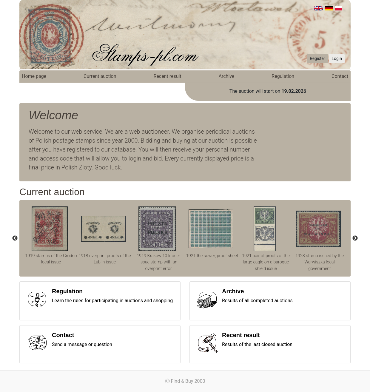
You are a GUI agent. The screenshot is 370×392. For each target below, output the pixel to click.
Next (355, 238)
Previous (15, 238)
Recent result (167, 76)
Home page (34, 76)
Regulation (283, 76)
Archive (227, 76)
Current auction (100, 76)
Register (317, 58)
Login (337, 58)
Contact (340, 76)
